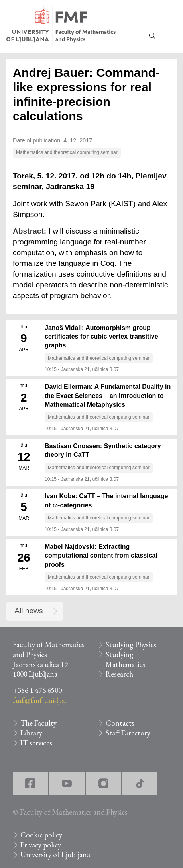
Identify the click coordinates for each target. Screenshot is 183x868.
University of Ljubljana (55, 855)
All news (28, 611)
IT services (36, 743)
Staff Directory (128, 733)
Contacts (120, 723)
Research (119, 674)
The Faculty (38, 723)
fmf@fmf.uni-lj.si (39, 700)
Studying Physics (131, 645)
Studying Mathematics (125, 659)
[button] (152, 16)
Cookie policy (41, 835)
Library (31, 733)
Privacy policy (40, 845)
